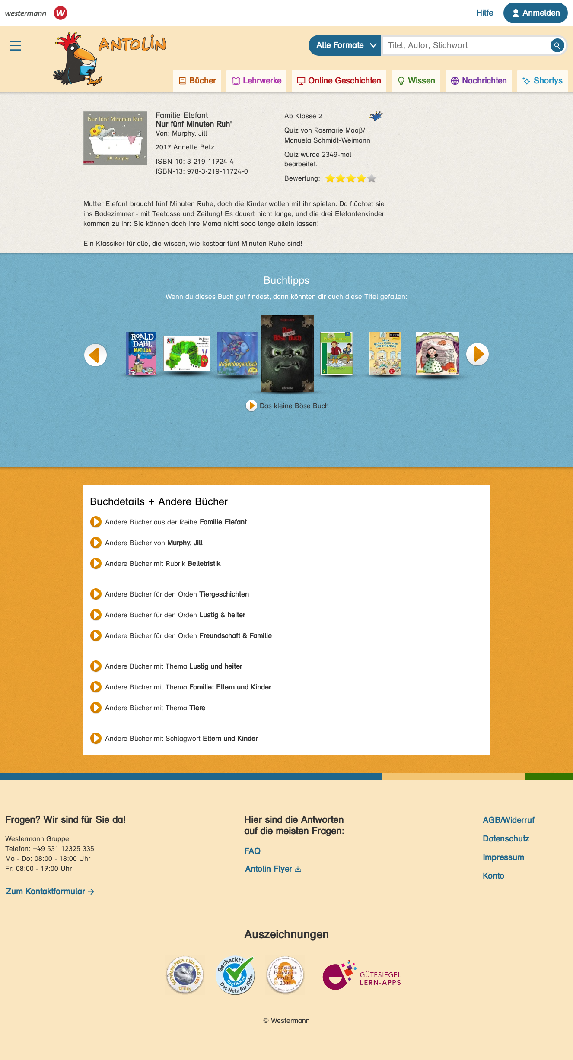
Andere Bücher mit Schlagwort (181, 738)
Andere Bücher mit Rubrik (162, 563)
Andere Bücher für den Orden (177, 594)
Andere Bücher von (153, 543)
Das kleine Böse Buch (294, 406)
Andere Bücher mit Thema (173, 666)
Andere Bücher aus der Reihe (176, 522)
